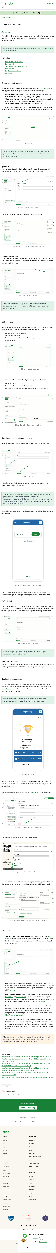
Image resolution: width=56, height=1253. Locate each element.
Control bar (34, 792)
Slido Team (7, 32)
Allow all (44, 1247)
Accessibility (32, 1199)
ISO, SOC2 (32, 1193)
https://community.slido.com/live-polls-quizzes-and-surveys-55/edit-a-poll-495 (27, 1077)
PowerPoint (40, 48)
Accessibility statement (34, 1122)
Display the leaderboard (13, 71)
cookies (35, 1238)
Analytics (5, 1153)
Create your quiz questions (14, 62)
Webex (4, 1170)
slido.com (45, 88)
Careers (31, 1183)
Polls (4, 1147)
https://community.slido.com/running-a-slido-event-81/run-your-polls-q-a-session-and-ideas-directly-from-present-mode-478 (26, 1069)
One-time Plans (7, 1199)
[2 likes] (9, 1091)
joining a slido (28, 494)
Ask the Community (28, 1108)
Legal (30, 1196)
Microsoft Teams (7, 1176)
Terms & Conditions (20, 1122)
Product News (33, 1160)
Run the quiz (9, 68)
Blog (30, 1150)
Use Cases (32, 1153)
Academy (31, 1143)
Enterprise (5, 1209)
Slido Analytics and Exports (14, 1015)
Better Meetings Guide (35, 1156)
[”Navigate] (6, 1132)
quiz (3, 1086)
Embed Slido (6, 1186)
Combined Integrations (8, 1190)
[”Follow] (21, 1226)
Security (31, 1189)
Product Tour (6, 1140)
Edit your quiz (9, 64)
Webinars (31, 1146)
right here (43, 1001)
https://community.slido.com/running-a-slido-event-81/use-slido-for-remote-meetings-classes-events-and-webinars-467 (26, 1065)
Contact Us (32, 1176)
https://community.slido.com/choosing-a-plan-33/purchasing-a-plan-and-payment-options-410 (26, 1074)
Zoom (4, 1180)
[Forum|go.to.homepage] (9, 3)
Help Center (32, 1140)
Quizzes (5, 1150)
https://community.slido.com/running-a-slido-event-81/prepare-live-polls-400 (27, 1057)
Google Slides (6, 1173)
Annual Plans (6, 1203)
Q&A (4, 1143)
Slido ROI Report (33, 1166)
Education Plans (7, 1206)
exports (12, 990)
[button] (2, 3)
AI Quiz (18, 48)
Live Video (5, 1183)
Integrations (6, 1157)
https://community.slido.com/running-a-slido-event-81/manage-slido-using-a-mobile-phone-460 (27, 1060)
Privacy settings (43, 1242)
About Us (31, 1179)
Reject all (28, 1247)
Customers (32, 1186)
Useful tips (8, 73)
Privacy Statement (28, 1230)
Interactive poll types (9, 17)
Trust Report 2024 (34, 1163)
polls (8, 1086)
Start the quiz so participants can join (17, 66)
